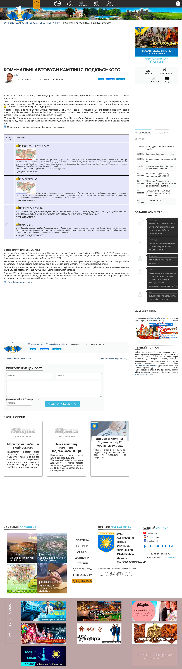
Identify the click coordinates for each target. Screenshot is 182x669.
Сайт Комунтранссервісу (20, 282)
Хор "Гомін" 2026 (153, 200)
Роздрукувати (35, 344)
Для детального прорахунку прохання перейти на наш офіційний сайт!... (163, 245)
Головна (82, 540)
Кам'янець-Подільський (146, 365)
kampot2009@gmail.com (131, 562)
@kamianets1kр (151, 536)
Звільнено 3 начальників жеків (159, 154)
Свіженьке (143, 133)
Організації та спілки (50, 23)
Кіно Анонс (83, 3)
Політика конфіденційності (110, 568)
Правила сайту (129, 568)
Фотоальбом (82, 574)
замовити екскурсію (144, 374)
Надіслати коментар (62, 403)
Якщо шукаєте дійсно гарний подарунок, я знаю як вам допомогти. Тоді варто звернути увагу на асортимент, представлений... (163, 277)
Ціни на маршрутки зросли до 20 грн (160, 160)
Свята (140, 139)
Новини (82, 546)
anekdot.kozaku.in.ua (156, 318)
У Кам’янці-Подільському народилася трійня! (157, 175)
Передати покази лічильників (156, 60)
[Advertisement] (67, 45)
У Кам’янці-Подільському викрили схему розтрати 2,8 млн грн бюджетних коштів (160, 183)
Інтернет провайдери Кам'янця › (115, 359)
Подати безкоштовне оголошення (156, 52)
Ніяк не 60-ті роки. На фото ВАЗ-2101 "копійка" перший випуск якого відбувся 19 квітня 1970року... (163, 226)
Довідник (82, 557)
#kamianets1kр (151, 540)
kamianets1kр (150, 532)
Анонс (82, 551)
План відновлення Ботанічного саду (159, 147)
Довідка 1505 (82, 581)
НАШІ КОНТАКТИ (160, 546)
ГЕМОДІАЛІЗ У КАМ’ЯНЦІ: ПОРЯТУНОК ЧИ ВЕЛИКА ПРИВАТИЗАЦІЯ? (157, 193)
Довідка (34, 23)
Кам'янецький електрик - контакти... (163, 259)
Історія (82, 563)
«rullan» (170, 557)
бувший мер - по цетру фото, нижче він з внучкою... (163, 295)
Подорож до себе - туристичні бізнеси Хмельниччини (159, 167)
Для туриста (82, 569)
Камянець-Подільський (16, 23)
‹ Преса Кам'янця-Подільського (17, 359)
